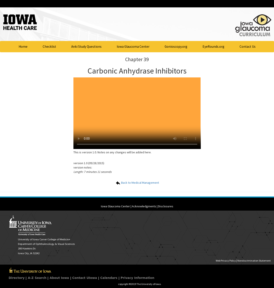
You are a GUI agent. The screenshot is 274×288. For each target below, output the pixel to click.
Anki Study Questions (86, 46)
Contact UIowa (84, 278)
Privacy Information (137, 278)
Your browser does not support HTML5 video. (137, 113)
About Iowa (59, 278)
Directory (16, 278)
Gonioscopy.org (176, 46)
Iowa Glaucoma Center (133, 46)
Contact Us (248, 46)
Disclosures (165, 206)
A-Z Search (37, 278)
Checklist (49, 46)
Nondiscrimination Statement (254, 260)
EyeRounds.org (213, 46)
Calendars (108, 278)
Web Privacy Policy (226, 260)
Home (23, 46)
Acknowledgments (144, 206)
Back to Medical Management (137, 183)
